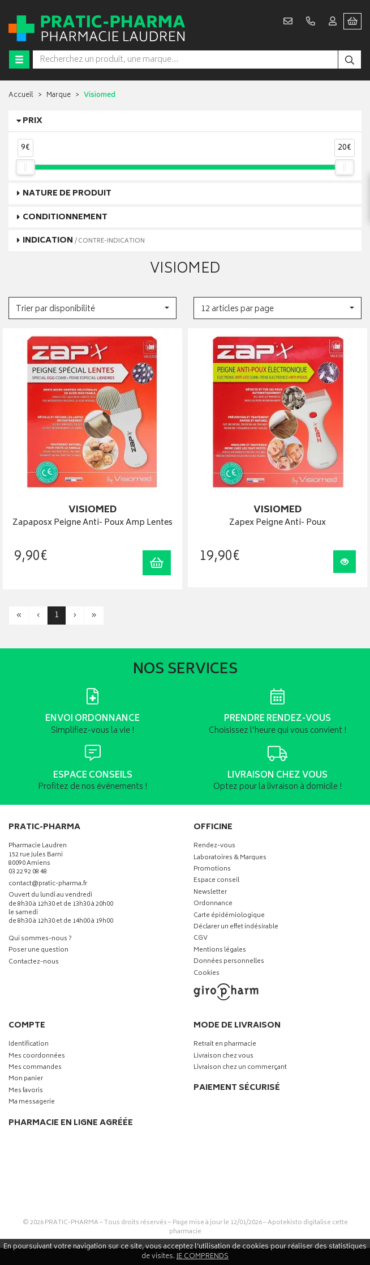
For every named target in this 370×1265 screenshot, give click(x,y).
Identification (28, 1045)
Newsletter (210, 893)
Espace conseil (216, 881)
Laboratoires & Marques (229, 858)
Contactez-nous (33, 962)
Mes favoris (25, 1091)
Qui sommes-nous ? (40, 939)
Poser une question (38, 951)
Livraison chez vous (223, 1057)
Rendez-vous (214, 846)
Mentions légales (219, 951)
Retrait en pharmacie (224, 1045)
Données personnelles (228, 962)
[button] (92, 308)
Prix (32, 121)
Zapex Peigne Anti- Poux (277, 523)
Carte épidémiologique (229, 916)
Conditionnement (65, 217)
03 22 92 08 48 (27, 872)
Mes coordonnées (36, 1057)
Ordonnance (213, 904)
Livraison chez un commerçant (240, 1068)
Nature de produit (67, 193)
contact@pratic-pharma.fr (47, 885)
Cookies (206, 974)
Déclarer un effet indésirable (235, 927)
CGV (200, 939)
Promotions (212, 870)
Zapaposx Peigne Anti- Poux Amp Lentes (92, 523)
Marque (58, 95)
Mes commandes (35, 1068)
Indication (84, 241)
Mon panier (25, 1079)
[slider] (25, 167)
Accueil (20, 95)
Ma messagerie (31, 1102)
